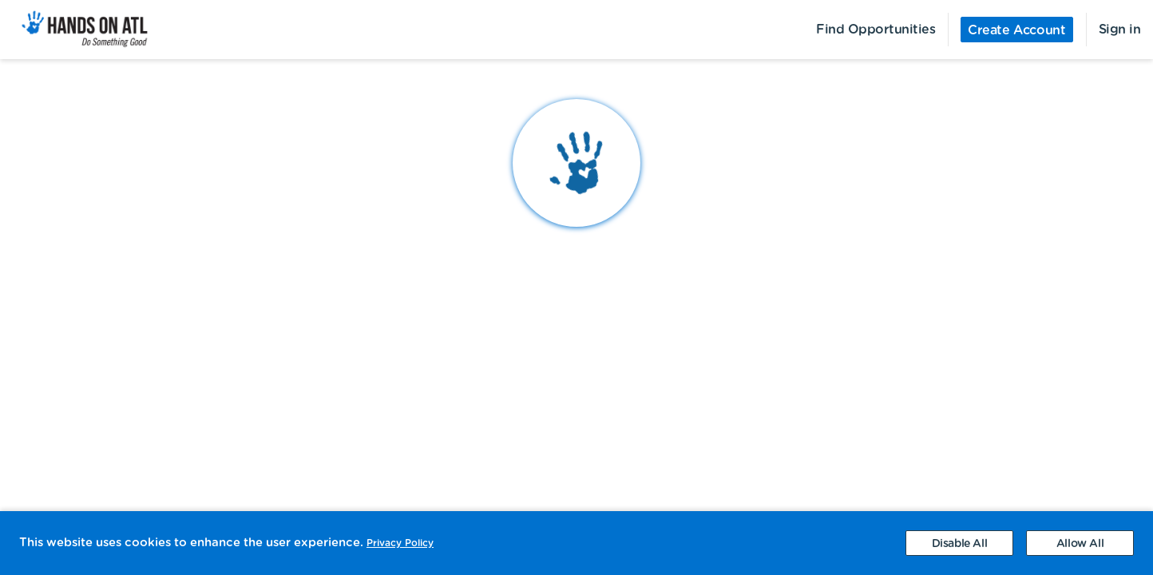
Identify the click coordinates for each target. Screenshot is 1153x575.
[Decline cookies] (959, 543)
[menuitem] (75, 30)
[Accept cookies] (1080, 543)
